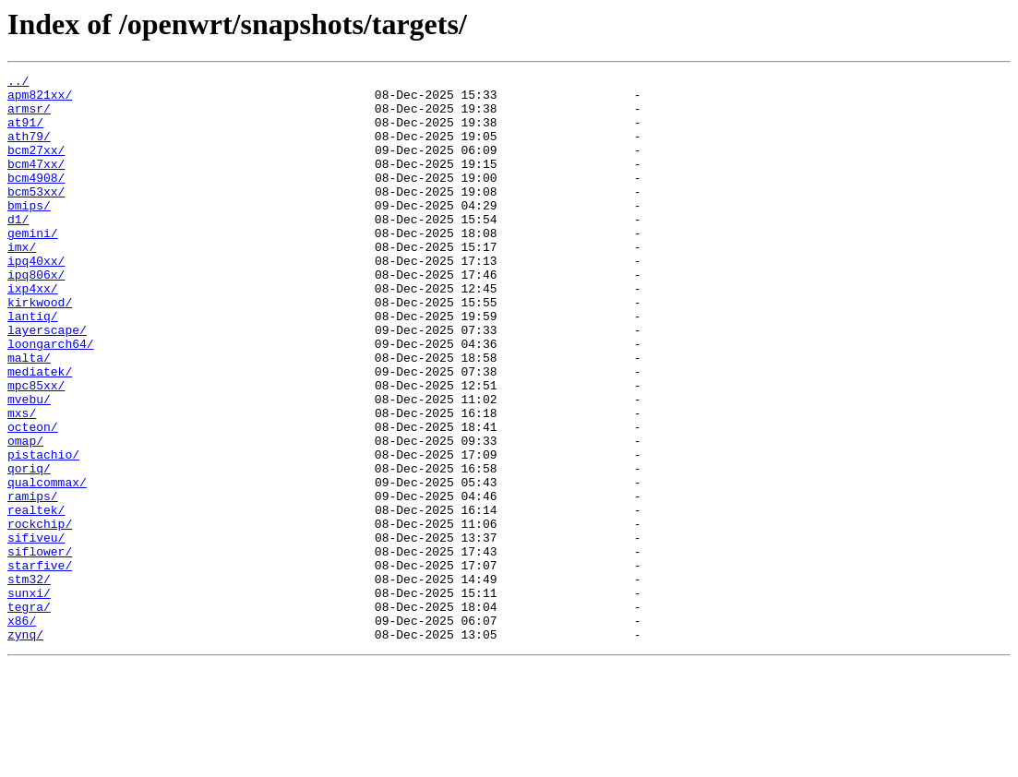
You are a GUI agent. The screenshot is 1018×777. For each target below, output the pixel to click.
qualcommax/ (47, 564)
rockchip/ (39, 614)
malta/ (29, 415)
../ (18, 83)
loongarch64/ (50, 398)
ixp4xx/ (32, 332)
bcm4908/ (36, 199)
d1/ (18, 249)
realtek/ (36, 598)
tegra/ (29, 714)
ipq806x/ (36, 315)
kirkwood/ (39, 349)
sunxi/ (29, 697)
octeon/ (32, 498)
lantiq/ (32, 365)
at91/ (25, 133)
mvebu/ (29, 465)
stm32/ (29, 681)
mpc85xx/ (36, 448)
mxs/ (21, 481)
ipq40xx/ (36, 299)
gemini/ (32, 265)
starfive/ (39, 664)
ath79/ (29, 149)
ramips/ (32, 581)
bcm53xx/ (36, 216)
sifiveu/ (36, 631)
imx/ (21, 282)
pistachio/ (43, 531)
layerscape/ (47, 382)
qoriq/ (29, 548)
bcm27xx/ (36, 166)
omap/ (25, 515)
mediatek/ (39, 432)
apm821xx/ (39, 99)
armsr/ (29, 116)
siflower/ (39, 648)
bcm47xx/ (36, 182)
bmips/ (29, 232)
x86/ (21, 731)
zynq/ (25, 747)
